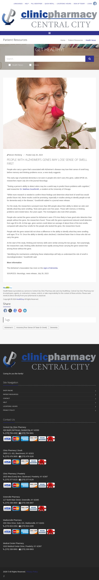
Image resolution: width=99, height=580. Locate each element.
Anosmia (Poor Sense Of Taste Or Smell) (31, 327)
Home (63, 40)
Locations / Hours (64, 3)
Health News (16, 65)
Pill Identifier (36, 3)
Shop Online (8, 390)
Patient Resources (75, 40)
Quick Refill (49, 3)
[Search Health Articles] (45, 59)
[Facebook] (95, 3)
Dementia (53, 327)
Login (89, 3)
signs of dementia (50, 268)
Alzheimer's (8, 327)
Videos (34, 65)
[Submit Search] (89, 59)
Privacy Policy (9, 410)
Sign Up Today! (79, 3)
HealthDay (20, 299)
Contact (6, 398)
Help (27, 3)
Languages (18, 3)
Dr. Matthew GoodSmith (29, 189)
